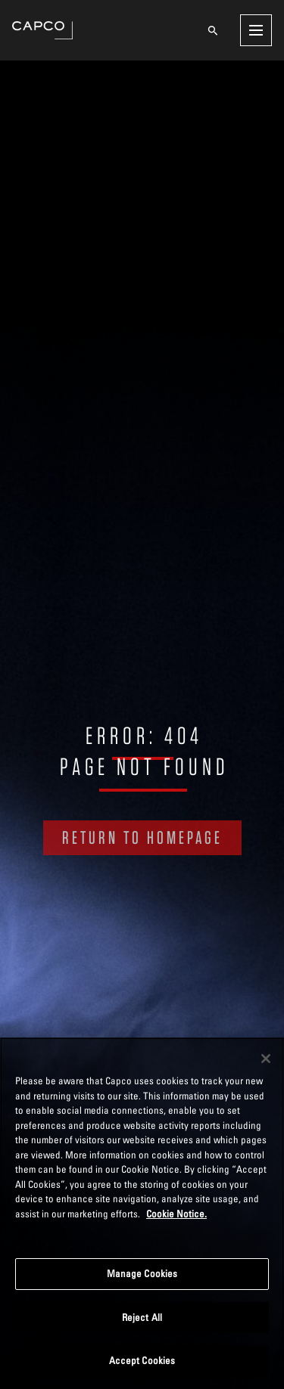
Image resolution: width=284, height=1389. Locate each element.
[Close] (265, 1058)
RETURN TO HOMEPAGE (142, 837)
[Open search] (213, 30)
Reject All (142, 1317)
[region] (142, 1213)
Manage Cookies (142, 1273)
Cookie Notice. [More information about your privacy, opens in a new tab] (176, 1214)
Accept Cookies (142, 1360)
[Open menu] (256, 30)
